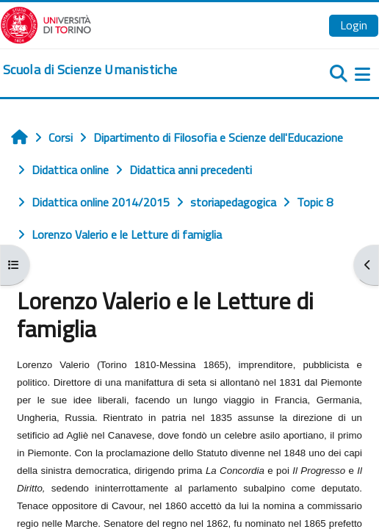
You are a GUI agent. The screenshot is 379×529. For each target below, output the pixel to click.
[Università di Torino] (46, 23)
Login (353, 25)
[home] (90, 70)
